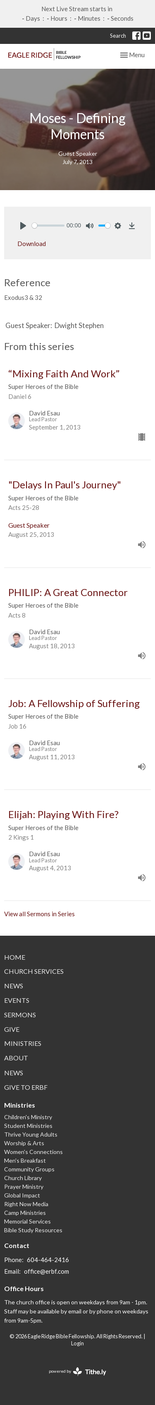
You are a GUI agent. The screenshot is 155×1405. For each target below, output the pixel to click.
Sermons (20, 1015)
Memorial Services (27, 1221)
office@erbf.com (46, 1271)
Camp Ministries (25, 1212)
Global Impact (22, 1195)
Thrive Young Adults (30, 1134)
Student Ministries (28, 1125)
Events (16, 1000)
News (13, 986)
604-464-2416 (48, 1259)
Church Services (34, 971)
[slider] (48, 225)
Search (118, 35)
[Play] (23, 225)
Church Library (23, 1177)
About (16, 1058)
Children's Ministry (28, 1116)
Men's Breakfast (25, 1160)
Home (14, 957)
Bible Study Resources (33, 1230)
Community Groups (29, 1169)
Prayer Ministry (23, 1186)
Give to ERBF (26, 1087)
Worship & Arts (24, 1143)
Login (77, 1343)
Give (11, 1029)
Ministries (22, 1043)
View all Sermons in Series (39, 913)
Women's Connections (33, 1151)
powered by (77, 1371)
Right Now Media (26, 1203)
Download (31, 243)
